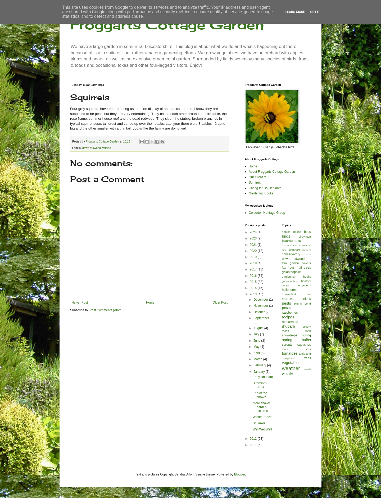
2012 (254, 439)
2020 (254, 251)
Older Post (220, 302)
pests (286, 303)
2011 (254, 445)
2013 (254, 294)
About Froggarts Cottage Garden (272, 172)
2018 (254, 263)
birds (286, 236)
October (259, 312)
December (261, 299)
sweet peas (296, 349)
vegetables (291, 363)
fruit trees (304, 267)
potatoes (289, 308)
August (258, 328)
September (261, 318)
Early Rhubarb (263, 377)
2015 (254, 282)
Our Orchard (257, 177)
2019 (254, 257)
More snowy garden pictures (261, 407)
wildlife (106, 147)
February (260, 365)
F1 (309, 258)
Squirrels (259, 423)
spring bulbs (296, 340)
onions (306, 299)
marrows (288, 299)
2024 (254, 232)
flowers (306, 263)
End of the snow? (260, 395)
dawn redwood (91, 147)
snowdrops (289, 335)
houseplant (289, 294)
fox (284, 267)
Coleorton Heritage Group (267, 213)
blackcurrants (291, 241)
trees (307, 358)
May (256, 347)
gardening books (296, 276)
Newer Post (79, 302)
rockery (306, 326)
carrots (297, 245)
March (258, 359)
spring (306, 335)
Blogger (239, 474)
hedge (285, 285)
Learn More (295, 12)
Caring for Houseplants (265, 188)
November (261, 306)
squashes (304, 344)
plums (298, 303)
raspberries (290, 312)
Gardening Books (261, 193)
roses (285, 330)
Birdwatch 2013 (260, 385)
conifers (306, 249)
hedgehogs (304, 285)
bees (307, 232)
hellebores (289, 290)
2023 (254, 238)
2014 (254, 288)
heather (306, 281)
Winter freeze (262, 417)
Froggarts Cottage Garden (167, 24)
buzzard (287, 245)
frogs (291, 267)
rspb (308, 330)
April (257, 353)
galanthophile (291, 272)
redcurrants (290, 322)
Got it (315, 12)
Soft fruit (255, 182)
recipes (288, 317)
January (259, 372)
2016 (254, 276)
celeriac (306, 245)
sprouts (287, 344)
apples (286, 231)
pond (308, 303)
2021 (254, 245)
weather (291, 368)
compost (294, 249)
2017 (254, 269)
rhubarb (288, 326)
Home (150, 302)
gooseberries (289, 281)
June (257, 341)
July (256, 334)
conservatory (291, 254)
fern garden (290, 263)
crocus (306, 254)
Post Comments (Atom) (106, 310)
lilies (308, 294)
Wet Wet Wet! (262, 429)
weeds (307, 369)
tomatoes (290, 353)
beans (297, 231)
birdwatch (305, 236)
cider (285, 249)
